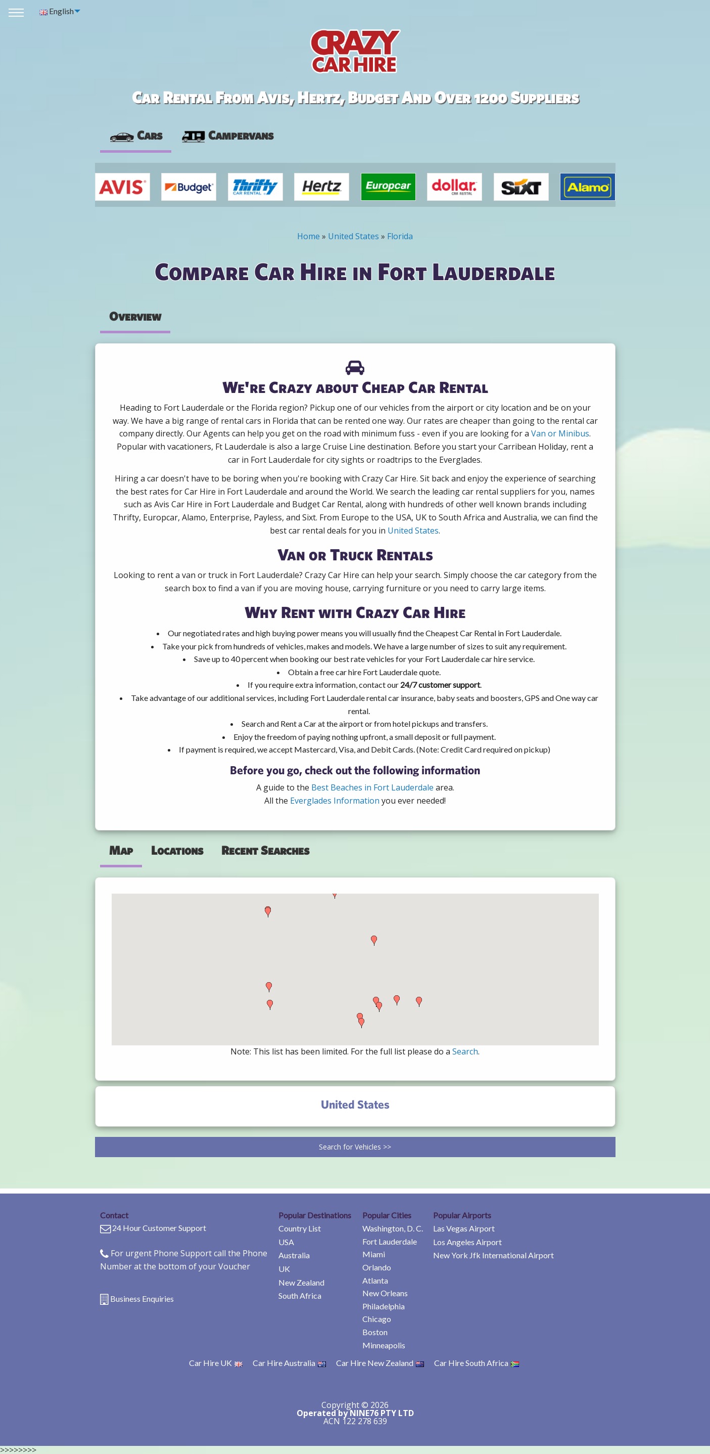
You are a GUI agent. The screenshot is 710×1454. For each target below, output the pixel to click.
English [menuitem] (56, 11)
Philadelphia (383, 1306)
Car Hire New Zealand (380, 1363)
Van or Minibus (560, 433)
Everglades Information (335, 800)
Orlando (376, 1267)
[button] (268, 912)
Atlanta (375, 1280)
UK (284, 1268)
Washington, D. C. (392, 1228)
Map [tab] (121, 850)
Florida (400, 236)
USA (286, 1242)
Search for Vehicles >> (355, 1147)
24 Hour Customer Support (159, 1227)
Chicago (376, 1319)
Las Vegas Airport (464, 1228)
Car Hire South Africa (476, 1363)
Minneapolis (383, 1345)
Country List (299, 1228)
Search (465, 1051)
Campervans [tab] (226, 135)
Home (308, 236)
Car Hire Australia (289, 1363)
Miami (373, 1254)
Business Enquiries (142, 1298)
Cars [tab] (135, 135)
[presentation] (226, 135)
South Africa (299, 1295)
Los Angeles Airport (467, 1242)
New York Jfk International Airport (493, 1255)
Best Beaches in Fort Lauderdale (372, 787)
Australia (294, 1255)
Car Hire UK (216, 1363)
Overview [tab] (135, 316)
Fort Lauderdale (389, 1241)
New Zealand (301, 1282)
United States (353, 236)
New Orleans (385, 1293)
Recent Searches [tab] (265, 850)
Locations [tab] (177, 850)
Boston (375, 1332)
